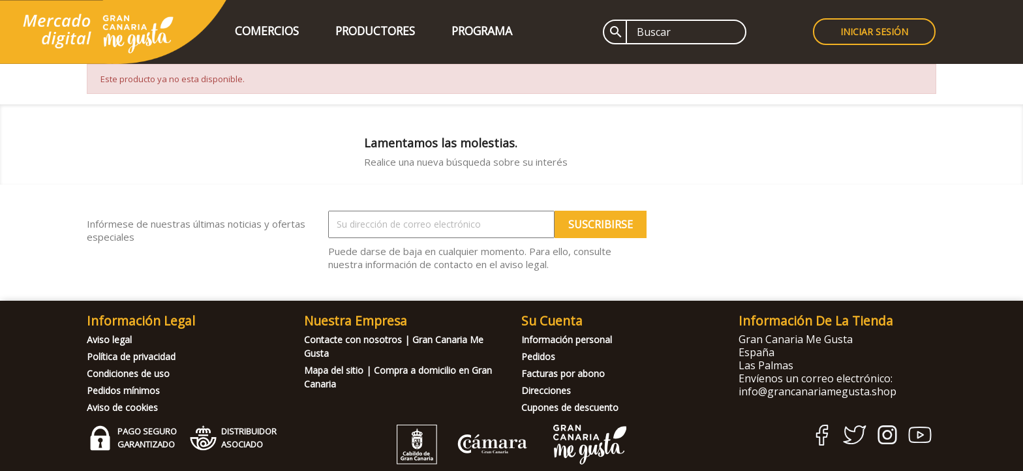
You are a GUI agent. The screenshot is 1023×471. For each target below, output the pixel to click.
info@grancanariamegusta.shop (817, 391)
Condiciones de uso (128, 373)
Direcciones (546, 390)
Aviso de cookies (122, 407)
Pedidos (538, 356)
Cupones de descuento (569, 407)
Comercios (267, 30)
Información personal (566, 339)
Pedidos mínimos (123, 390)
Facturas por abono (563, 373)
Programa (481, 30)
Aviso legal (109, 339)
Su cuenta (552, 320)
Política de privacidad (131, 356)
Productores (375, 30)
